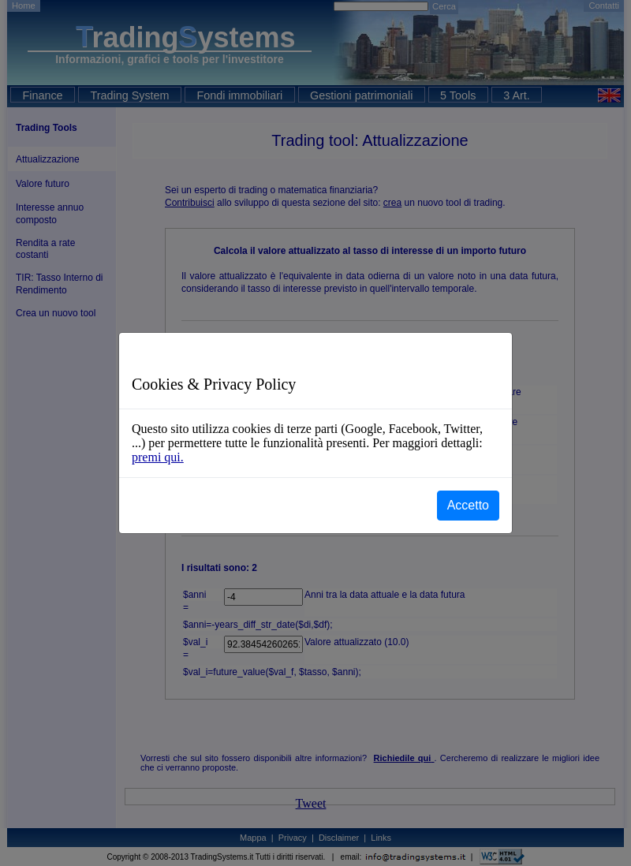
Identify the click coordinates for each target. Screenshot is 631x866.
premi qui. (158, 457)
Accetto (468, 505)
